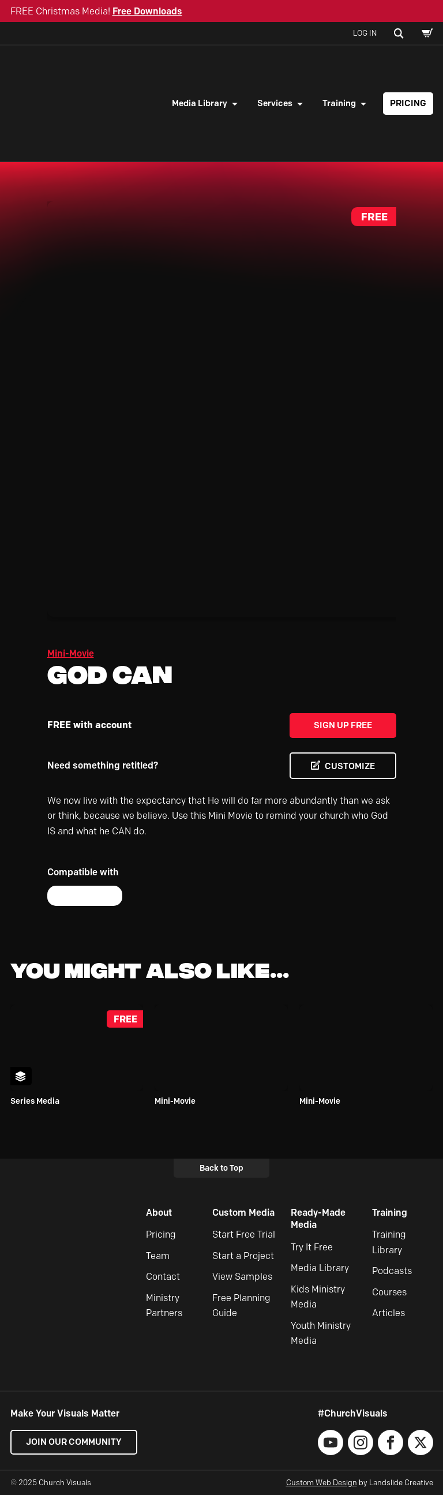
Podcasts (392, 1270)
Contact (163, 1276)
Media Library (199, 103)
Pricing (408, 103)
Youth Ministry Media (321, 1333)
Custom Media (243, 1212)
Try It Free (312, 1247)
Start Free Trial (243, 1234)
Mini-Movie (70, 653)
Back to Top (221, 1168)
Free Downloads (147, 11)
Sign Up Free (343, 725)
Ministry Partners (164, 1305)
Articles (388, 1312)
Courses (389, 1292)
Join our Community (74, 1442)
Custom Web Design (321, 1482)
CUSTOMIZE (350, 766)
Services (274, 103)
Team (158, 1255)
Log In (365, 33)
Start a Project (243, 1255)
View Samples (242, 1276)
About (159, 1212)
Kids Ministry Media (318, 1297)
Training (339, 103)
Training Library (389, 1242)
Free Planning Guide (241, 1305)
